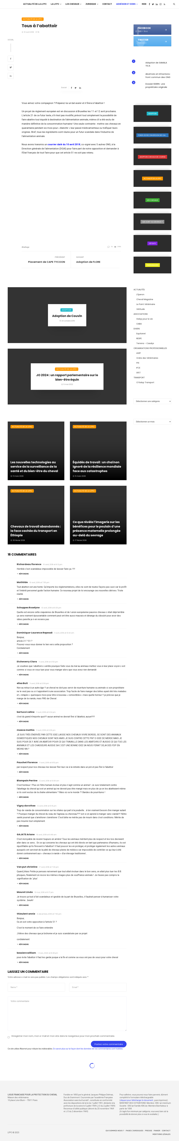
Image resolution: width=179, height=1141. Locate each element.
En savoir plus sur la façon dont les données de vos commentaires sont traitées (88, 1049)
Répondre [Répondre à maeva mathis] (24, 754)
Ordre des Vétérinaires (147, 358)
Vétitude (140, 309)
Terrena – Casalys (145, 343)
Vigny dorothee (26, 805)
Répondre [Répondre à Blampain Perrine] (24, 797)
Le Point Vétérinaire (145, 304)
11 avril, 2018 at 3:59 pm (39, 683)
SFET (138, 372)
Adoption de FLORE (88, 262)
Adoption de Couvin (67, 316)
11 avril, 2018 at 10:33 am (64, 633)
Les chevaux (72, 4)
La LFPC (55, 4)
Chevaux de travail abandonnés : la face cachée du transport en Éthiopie (35, 530)
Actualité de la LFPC (35, 4)
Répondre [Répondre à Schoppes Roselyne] (24, 624)
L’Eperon (140, 294)
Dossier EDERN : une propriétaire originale (156, 85)
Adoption (66, 310)
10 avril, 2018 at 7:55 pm (39, 582)
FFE (137, 362)
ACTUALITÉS (139, 289)
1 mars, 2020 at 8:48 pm (48, 953)
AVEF (138, 353)
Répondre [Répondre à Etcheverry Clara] (24, 675)
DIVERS (137, 328)
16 (37, 32)
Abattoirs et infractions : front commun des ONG (158, 75)
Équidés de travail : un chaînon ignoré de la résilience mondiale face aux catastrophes (97, 466)
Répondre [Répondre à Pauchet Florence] (24, 772)
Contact (107, 4)
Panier (157, 1131)
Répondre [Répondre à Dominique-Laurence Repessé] (24, 653)
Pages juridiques (134, 1131)
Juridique (90, 4)
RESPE (139, 338)
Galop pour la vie (144, 319)
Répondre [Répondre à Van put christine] (24, 883)
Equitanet (141, 333)
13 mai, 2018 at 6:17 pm (44, 892)
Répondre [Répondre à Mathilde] (24, 599)
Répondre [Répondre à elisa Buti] (24, 703)
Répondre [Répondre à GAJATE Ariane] (24, 858)
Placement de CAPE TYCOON (46, 262)
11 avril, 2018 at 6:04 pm (46, 712)
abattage (25, 247)
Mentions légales (161, 1134)
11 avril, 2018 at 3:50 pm (48, 662)
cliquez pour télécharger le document (136, 1100)
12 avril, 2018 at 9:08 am (49, 781)
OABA (139, 323)
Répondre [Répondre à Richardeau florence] (24, 574)
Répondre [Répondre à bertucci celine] (24, 721)
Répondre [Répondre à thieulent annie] (24, 944)
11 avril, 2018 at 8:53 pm (49, 762)
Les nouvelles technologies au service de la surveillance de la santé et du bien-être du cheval (34, 466)
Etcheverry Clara (27, 661)
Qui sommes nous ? (115, 1131)
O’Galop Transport (145, 382)
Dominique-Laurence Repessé (34, 632)
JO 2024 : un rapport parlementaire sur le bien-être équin (67, 377)
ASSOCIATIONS (141, 314)
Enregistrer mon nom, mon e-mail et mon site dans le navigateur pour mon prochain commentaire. (63, 1035)
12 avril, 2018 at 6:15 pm (46, 806)
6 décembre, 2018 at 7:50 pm (49, 914)
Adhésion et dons (126, 4)
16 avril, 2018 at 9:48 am (46, 834)
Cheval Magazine (144, 299)
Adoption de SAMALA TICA (156, 64)
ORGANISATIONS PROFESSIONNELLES (150, 348)
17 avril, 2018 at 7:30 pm (49, 867)
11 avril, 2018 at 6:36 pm (46, 730)
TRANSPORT (139, 377)
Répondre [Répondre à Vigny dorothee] (24, 826)
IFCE (138, 367)
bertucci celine (25, 712)
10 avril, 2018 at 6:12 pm (52, 564)
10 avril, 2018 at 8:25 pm (51, 608)
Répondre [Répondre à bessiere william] (24, 962)
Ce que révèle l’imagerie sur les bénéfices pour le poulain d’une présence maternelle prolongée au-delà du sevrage (96, 528)
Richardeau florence (29, 564)
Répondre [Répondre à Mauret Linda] (24, 905)
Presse (148, 1131)
